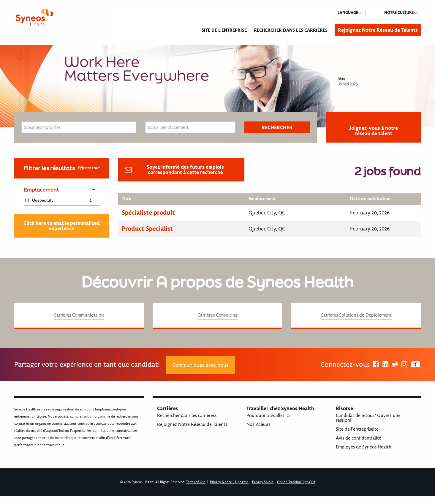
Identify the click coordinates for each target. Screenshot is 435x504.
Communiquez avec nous (200, 365)
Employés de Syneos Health (363, 447)
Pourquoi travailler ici (268, 415)
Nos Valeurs (258, 424)
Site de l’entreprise (224, 30)
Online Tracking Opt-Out (296, 482)
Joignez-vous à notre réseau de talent (373, 131)
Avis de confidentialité (358, 438)
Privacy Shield (262, 482)
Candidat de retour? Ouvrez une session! (368, 418)
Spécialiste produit (148, 212)
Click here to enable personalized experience (61, 226)
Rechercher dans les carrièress (186, 415)
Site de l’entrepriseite (357, 429)
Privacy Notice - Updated (229, 482)
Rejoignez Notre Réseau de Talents (378, 30)
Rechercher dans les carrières (291, 30)
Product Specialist (147, 229)
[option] (217, 86)
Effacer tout (89, 167)
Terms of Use (195, 482)
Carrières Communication (79, 315)
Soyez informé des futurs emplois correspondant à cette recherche (185, 170)
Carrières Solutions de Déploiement (356, 315)
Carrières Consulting (217, 315)
